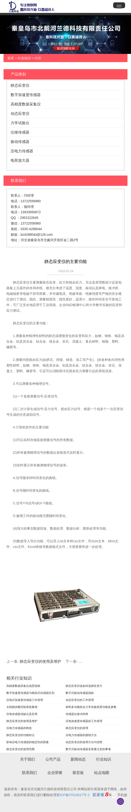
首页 (10, 58)
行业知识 (24, 58)
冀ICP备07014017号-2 (72, 795)
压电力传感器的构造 (19, 728)
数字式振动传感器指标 (80, 693)
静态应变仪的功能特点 (20, 735)
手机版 (122, 795)
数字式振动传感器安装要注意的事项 (88, 749)
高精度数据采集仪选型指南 (23, 686)
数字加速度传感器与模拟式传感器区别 (30, 693)
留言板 (78, 773)
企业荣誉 (54, 773)
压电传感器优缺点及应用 (21, 714)
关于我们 (27, 759)
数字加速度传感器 (26, 95)
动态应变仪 (20, 114)
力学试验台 (20, 123)
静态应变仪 (20, 85)
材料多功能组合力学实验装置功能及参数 (91, 707)
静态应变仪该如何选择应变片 (84, 686)
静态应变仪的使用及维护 (40, 661)
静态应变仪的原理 (77, 728)
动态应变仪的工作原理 (80, 700)
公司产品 (52, 759)
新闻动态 (78, 759)
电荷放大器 (20, 160)
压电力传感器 (22, 151)
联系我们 (29, 773)
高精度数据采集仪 (26, 104)
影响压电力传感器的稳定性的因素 (27, 742)
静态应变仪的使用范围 (20, 749)
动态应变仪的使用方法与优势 (84, 742)
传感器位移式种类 (77, 714)
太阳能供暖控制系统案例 (21, 707)
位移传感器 (20, 132)
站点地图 (101, 773)
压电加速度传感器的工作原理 (84, 721)
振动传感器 (20, 142)
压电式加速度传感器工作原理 (24, 700)
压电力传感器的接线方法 (81, 735)
